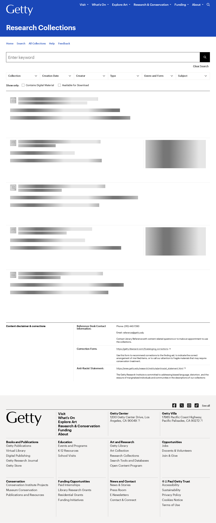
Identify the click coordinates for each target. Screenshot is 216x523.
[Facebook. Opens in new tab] (174, 405)
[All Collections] (37, 43)
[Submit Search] (205, 57)
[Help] (52, 43)
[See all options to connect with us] (206, 405)
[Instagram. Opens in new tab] (189, 405)
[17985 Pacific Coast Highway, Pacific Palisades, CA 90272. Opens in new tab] (186, 419)
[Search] (21, 43)
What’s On (99, 4)
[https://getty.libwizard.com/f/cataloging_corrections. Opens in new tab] (143, 349)
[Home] (9, 43)
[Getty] (19, 10)
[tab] (23, 76)
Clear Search (200, 66)
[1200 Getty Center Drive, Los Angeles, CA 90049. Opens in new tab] (134, 419)
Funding (180, 4)
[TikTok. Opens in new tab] (197, 405)
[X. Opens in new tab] (182, 405)
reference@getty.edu (133, 332)
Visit (83, 4)
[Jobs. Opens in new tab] (165, 445)
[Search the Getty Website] (208, 5)
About (196, 4)
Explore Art (120, 4)
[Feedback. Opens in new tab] (64, 43)
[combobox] (103, 57)
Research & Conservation (151, 4)
